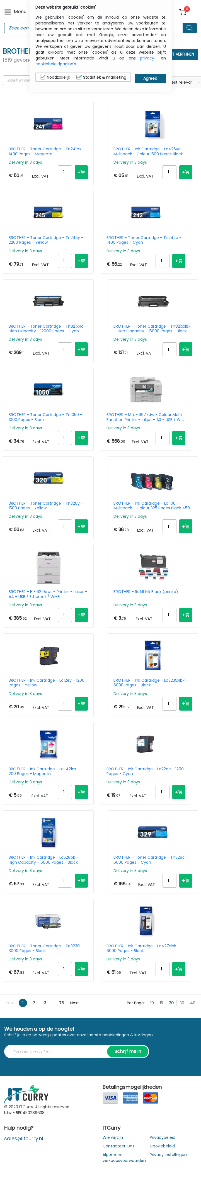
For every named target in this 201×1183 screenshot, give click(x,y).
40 (192, 1003)
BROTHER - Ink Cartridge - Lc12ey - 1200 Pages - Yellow (46, 683)
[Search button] (190, 28)
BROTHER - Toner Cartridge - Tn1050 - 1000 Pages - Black (45, 417)
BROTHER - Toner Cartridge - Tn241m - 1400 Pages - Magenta (46, 151)
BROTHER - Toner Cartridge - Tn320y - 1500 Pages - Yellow (46, 505)
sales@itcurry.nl (23, 1138)
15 (161, 1003)
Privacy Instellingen (168, 1154)
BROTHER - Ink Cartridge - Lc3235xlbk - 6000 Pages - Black (150, 683)
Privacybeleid (162, 1137)
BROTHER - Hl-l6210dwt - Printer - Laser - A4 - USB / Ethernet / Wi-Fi (48, 594)
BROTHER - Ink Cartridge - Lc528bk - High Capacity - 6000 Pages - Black (43, 860)
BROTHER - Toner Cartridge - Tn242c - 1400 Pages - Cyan (143, 240)
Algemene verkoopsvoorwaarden (124, 1157)
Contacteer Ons (118, 1146)
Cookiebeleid (162, 1146)
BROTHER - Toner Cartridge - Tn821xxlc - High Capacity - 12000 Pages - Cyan (48, 328)
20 (171, 1003)
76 (61, 1003)
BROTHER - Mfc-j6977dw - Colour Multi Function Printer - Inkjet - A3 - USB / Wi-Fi (145, 417)
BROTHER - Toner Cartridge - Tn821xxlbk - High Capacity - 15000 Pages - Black (151, 328)
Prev (10, 1003)
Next (74, 1003)
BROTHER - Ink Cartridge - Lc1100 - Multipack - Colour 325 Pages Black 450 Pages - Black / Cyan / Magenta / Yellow (152, 505)
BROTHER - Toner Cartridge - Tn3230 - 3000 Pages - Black (46, 948)
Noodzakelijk (55, 77)
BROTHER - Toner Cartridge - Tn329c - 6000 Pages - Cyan (150, 860)
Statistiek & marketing (101, 77)
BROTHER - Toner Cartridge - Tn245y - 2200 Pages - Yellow (46, 240)
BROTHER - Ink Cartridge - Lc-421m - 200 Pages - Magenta (44, 771)
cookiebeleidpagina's (55, 64)
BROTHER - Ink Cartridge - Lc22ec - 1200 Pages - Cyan (145, 771)
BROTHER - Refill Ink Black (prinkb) (145, 591)
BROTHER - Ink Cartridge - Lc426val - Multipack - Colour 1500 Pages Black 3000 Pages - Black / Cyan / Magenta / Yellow (151, 151)
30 (182, 1003)
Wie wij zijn (113, 1137)
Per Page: (136, 1003)
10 (152, 1003)
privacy (147, 58)
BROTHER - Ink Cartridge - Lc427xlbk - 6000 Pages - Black (143, 948)
